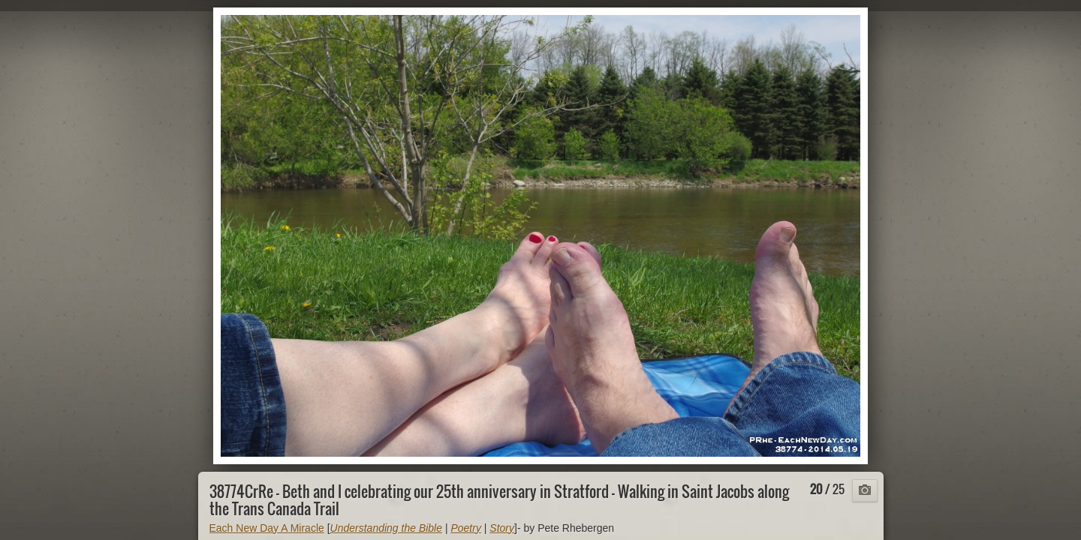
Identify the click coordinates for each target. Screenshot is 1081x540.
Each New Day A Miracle (266, 528)
